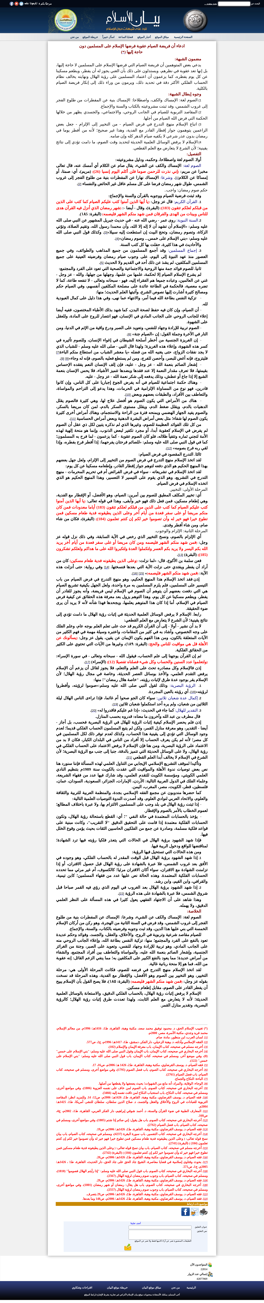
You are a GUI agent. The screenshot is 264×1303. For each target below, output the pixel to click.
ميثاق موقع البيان (151, 1287)
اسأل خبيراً (108, 37)
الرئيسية (191, 1287)
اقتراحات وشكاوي (82, 1287)
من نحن (74, 37)
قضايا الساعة (125, 37)
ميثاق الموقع (162, 37)
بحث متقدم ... (210, 4)
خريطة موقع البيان (117, 1287)
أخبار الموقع (144, 37)
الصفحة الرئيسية (183, 37)
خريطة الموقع (90, 37)
